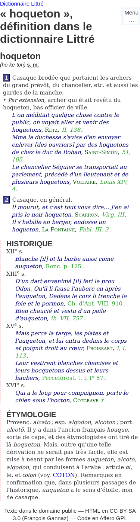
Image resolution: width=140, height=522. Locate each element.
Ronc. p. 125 (63, 266)
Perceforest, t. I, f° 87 (73, 378)
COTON (64, 475)
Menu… (131, 16)
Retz (51, 130)
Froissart (99, 348)
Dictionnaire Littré (22, 3)
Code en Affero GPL (102, 518)
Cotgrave (86, 400)
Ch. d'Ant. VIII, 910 (95, 303)
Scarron (86, 214)
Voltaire (84, 182)
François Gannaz (45, 518)
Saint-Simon (101, 152)
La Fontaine (58, 229)
